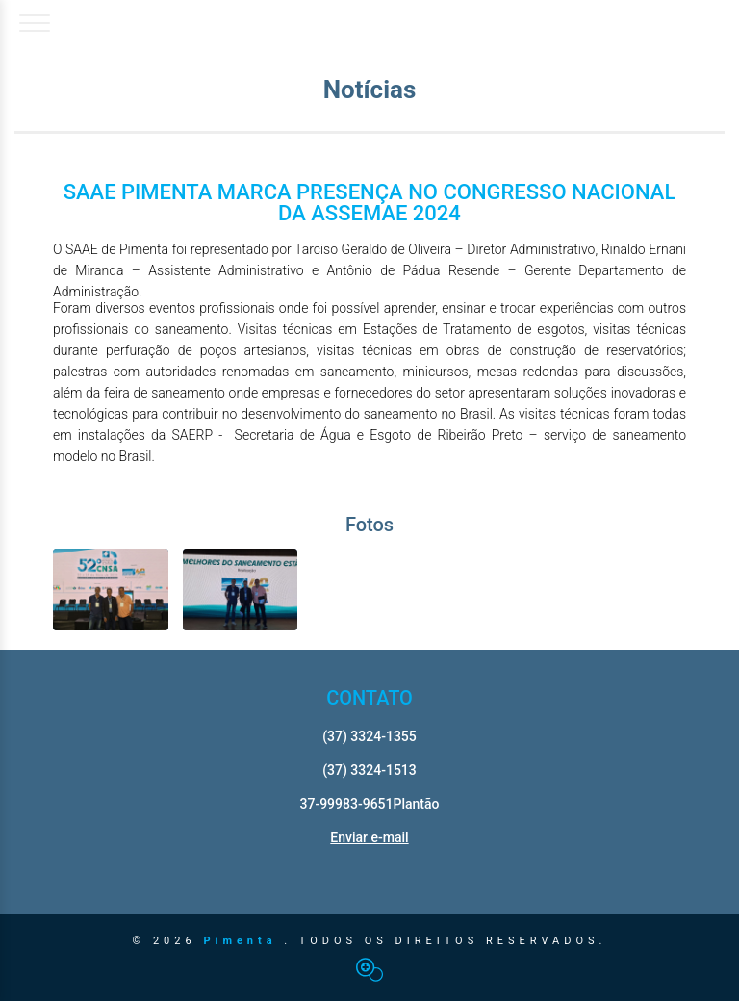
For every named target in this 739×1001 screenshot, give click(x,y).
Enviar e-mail (369, 837)
